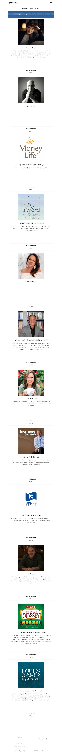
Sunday (11, 14)
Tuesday (24, 14)
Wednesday (32, 14)
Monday (17, 14)
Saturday (54, 14)
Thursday (40, 14)
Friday (47, 14)
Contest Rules (48, 750)
